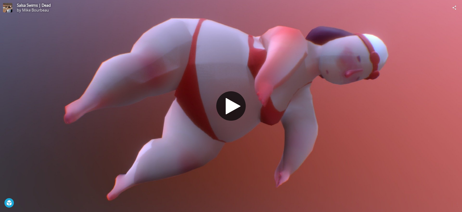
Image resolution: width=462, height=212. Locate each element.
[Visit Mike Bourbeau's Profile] (7, 7)
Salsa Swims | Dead (34, 5)
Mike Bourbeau (35, 10)
